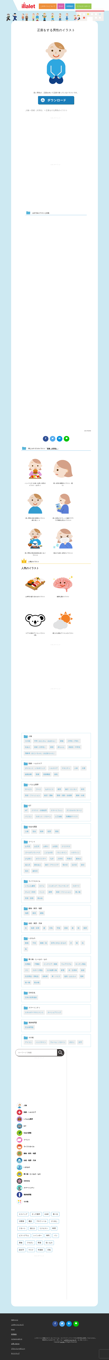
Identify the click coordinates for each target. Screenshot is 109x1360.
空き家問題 (29, 1027)
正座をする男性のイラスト (56, 30)
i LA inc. (62, 1342)
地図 (26, 913)
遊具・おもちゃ (70, 976)
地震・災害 (35, 928)
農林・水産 (80, 795)
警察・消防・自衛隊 (64, 795)
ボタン (71, 1042)
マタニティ (66, 768)
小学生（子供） (73, 741)
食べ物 (27, 982)
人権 (26, 831)
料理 (54, 1228)
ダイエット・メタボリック (35, 768)
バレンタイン (62, 853)
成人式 (27, 865)
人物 (27, 110)
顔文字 (21, 1250)
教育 (59, 789)
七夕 (51, 859)
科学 (82, 789)
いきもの (32, 938)
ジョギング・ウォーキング (58, 886)
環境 (56, 831)
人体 (76, 768)
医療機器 (46, 774)
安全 (34, 831)
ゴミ (26, 970)
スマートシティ (34, 1008)
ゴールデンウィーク (32, 853)
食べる (55, 1214)
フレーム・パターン (57, 1042)
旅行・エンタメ (71, 789)
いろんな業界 (34, 785)
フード (38, 789)
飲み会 (40, 898)
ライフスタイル (34, 881)
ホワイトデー (41, 859)
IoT (26, 810)
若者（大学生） (37, 110)
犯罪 (49, 831)
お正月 (36, 846)
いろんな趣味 (30, 886)
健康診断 (28, 774)
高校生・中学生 (74, 747)
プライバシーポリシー (18, 1348)
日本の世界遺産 (31, 997)
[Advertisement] (55, 139)
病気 (56, 774)
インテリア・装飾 (50, 964)
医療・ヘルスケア (35, 763)
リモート (22, 1228)
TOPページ (14, 1320)
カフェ (41, 886)
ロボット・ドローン (43, 817)
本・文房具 (72, 970)
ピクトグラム (24, 1235)
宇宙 (58, 928)
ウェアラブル (66, 964)
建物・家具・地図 (35, 908)
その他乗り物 (52, 970)
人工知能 (58, 817)
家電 (62, 970)
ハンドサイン (41, 1042)
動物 (26, 943)
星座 (66, 928)
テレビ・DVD (30, 892)
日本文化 (32, 993)
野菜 (39, 1243)
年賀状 (40, 1250)
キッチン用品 (80, 964)
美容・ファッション (32, 795)
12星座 (21, 1221)
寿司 (48, 1235)
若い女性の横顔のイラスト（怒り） (63, 484)
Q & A (61, 6)
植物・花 (43, 943)
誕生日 (35, 871)
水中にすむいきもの (58, 943)
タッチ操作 (36, 1214)
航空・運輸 (48, 795)
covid (46, 1214)
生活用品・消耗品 (31, 976)
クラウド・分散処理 (39, 810)
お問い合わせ (15, 1344)
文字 (80, 1042)
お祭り (45, 846)
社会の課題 (33, 827)
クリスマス (66, 846)
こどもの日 (48, 853)
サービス (28, 789)
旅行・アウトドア (51, 865)
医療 (37, 774)
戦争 (41, 831)
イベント (32, 842)
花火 (26, 871)
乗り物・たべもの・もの (38, 959)
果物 (20, 1243)
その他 (27, 741)
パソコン (28, 817)
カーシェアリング (54, 1012)
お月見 (27, 846)
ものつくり (49, 789)
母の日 (65, 865)
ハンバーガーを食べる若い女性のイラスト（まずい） (35, 484)
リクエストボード (83, 6)
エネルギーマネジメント (34, 1012)
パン (55, 1235)
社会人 (27, 747)
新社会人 (37, 865)
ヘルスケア (53, 768)
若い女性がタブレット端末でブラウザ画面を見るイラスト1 (63, 519)
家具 (34, 913)
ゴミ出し (54, 1221)
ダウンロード (56, 100)
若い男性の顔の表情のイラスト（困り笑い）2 (35, 519)
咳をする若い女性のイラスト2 (63, 553)
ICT (30, 806)
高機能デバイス (72, 817)
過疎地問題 (33, 1023)
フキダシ (30, 1243)
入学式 (60, 859)
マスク (30, 1250)
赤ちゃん (61, 747)
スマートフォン (57, 810)
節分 (82, 865)
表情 (51, 747)
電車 (82, 976)
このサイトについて (47, 6)
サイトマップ (15, 1353)
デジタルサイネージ (74, 810)
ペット (41, 892)
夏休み (78, 859)
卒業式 (69, 859)
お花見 (55, 846)
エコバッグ (23, 1214)
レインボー (37, 1235)
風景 (85, 928)
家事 (50, 892)
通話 (30, 1221)
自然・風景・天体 (35, 923)
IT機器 (37, 964)
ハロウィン (75, 853)
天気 (51, 928)
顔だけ (32, 1228)
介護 (83, 768)
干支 (34, 943)
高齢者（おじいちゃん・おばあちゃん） (40, 753)
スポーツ (76, 886)
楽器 (82, 970)
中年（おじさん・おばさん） (45, 741)
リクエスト (44, 1228)
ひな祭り (28, 859)
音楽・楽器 (29, 898)
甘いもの (49, 1243)
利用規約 (70, 6)
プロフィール (41, 1221)
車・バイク (56, 976)
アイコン (28, 1042)
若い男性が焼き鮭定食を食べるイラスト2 (35, 554)
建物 (41, 913)
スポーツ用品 (38, 970)
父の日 (74, 865)
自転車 (45, 976)
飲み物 (36, 982)
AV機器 (27, 964)
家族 (61, 741)
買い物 (77, 892)
